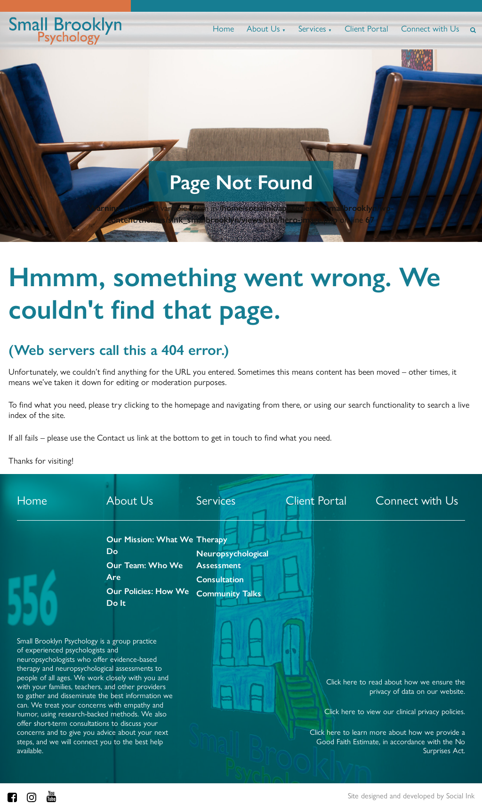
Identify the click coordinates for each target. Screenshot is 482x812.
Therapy (211, 539)
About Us (263, 28)
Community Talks (228, 593)
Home (223, 28)
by (411, 795)
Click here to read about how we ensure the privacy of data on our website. (395, 686)
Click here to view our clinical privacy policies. (394, 711)
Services (312, 28)
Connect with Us (430, 28)
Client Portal (366, 28)
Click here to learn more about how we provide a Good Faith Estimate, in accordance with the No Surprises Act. (387, 741)
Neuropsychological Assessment (232, 559)
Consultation (220, 579)
